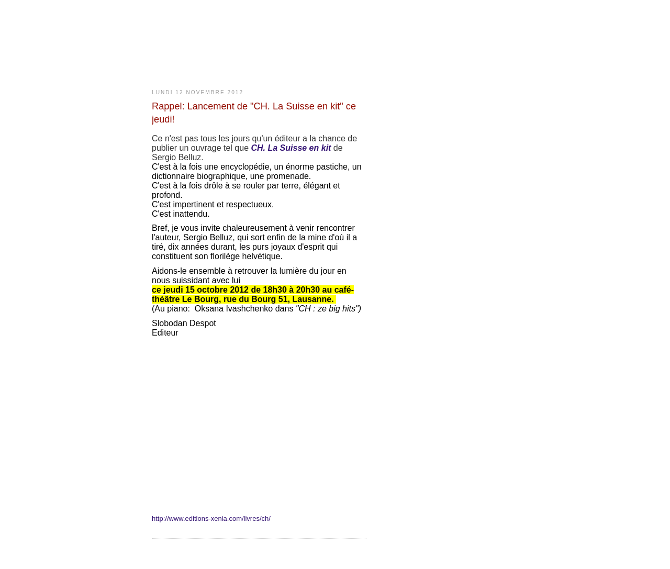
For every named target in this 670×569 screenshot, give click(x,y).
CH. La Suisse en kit (292, 147)
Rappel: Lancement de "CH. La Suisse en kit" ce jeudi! (254, 113)
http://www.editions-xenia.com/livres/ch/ (211, 518)
